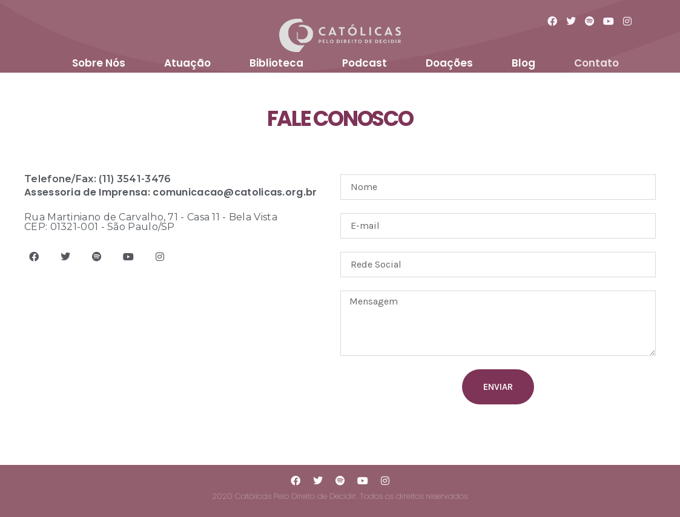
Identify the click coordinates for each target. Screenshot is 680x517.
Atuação (187, 63)
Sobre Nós (98, 63)
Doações (449, 63)
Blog (523, 63)
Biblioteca (276, 63)
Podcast (364, 63)
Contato (596, 63)
